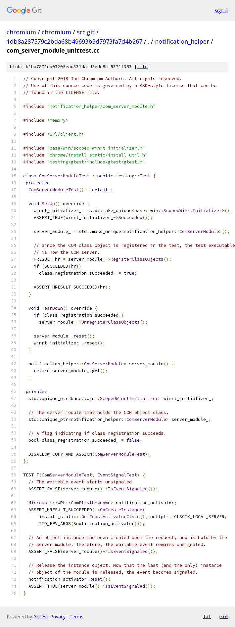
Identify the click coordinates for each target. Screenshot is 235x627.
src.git (86, 32)
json (223, 616)
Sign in (221, 10)
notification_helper (182, 41)
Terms (76, 616)
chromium (21, 32)
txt (207, 616)
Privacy (58, 616)
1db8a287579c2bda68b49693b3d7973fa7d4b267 (74, 41)
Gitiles (39, 616)
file (142, 66)
